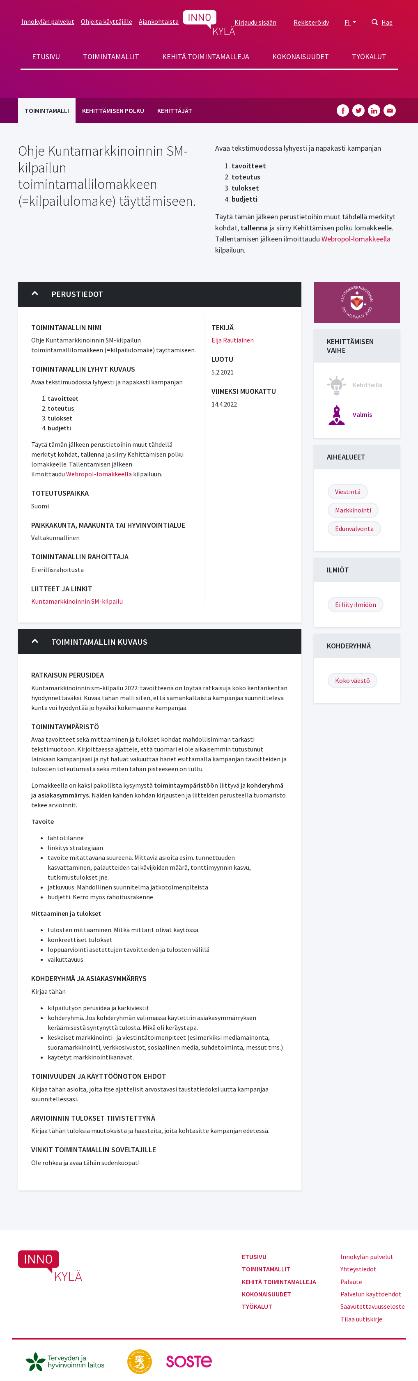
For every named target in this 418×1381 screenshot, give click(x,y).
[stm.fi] (140, 1361)
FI (348, 22)
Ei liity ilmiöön (355, 604)
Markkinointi (353, 510)
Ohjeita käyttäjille (106, 21)
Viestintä (348, 491)
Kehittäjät (174, 110)
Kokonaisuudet (300, 56)
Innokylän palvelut (47, 21)
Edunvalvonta (354, 528)
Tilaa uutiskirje (361, 1319)
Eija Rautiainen (232, 340)
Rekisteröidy (311, 22)
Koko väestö (352, 680)
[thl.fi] (69, 1361)
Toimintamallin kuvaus (89, 642)
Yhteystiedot (358, 1269)
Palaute (351, 1282)
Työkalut (369, 56)
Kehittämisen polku (113, 110)
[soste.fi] (189, 1361)
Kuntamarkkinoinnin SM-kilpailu (77, 601)
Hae (387, 22)
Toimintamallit (111, 56)
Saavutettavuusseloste (372, 1306)
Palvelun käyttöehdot (371, 1294)
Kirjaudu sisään (255, 22)
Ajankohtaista (159, 21)
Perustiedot (67, 294)
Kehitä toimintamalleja (205, 56)
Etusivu (46, 56)
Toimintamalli (47, 110)
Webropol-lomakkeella (355, 239)
